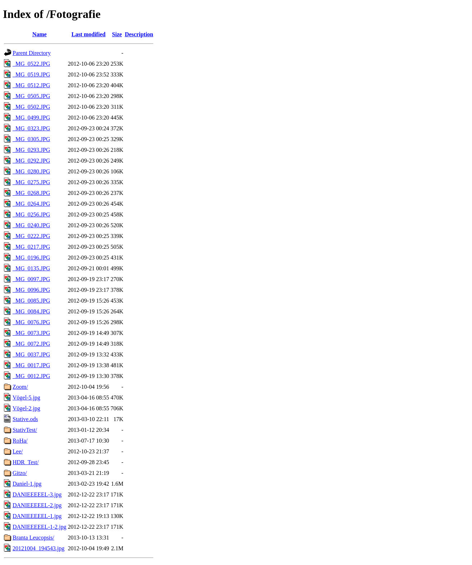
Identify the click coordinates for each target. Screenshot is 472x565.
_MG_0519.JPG (31, 74)
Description (139, 34)
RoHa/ (20, 441)
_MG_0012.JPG (31, 376)
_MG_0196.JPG (31, 258)
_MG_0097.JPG (31, 279)
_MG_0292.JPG (31, 161)
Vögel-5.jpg (26, 397)
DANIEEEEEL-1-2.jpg (39, 527)
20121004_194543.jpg (38, 548)
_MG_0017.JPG (31, 365)
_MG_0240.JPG (31, 225)
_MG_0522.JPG (31, 64)
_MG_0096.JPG (31, 290)
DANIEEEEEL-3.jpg (37, 494)
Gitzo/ (20, 473)
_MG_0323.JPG (31, 128)
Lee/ (18, 451)
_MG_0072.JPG (31, 344)
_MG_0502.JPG (31, 107)
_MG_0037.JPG (31, 354)
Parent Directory (32, 53)
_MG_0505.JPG (31, 96)
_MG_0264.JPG (31, 204)
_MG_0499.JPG (31, 118)
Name (39, 34)
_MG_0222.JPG (31, 236)
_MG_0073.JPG (31, 333)
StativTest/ (25, 430)
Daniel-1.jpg (27, 484)
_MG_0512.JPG (31, 85)
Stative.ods (25, 419)
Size (117, 34)
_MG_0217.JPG (31, 247)
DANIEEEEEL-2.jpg (37, 505)
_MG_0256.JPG (31, 214)
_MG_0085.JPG (31, 301)
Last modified (88, 34)
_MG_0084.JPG (31, 311)
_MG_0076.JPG (31, 322)
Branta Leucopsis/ (33, 537)
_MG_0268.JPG (31, 193)
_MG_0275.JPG (31, 182)
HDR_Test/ (26, 462)
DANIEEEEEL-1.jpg (37, 516)
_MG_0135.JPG (31, 268)
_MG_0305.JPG (31, 139)
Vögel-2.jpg (26, 408)
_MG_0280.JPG (31, 171)
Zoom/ (20, 387)
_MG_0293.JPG (31, 150)
